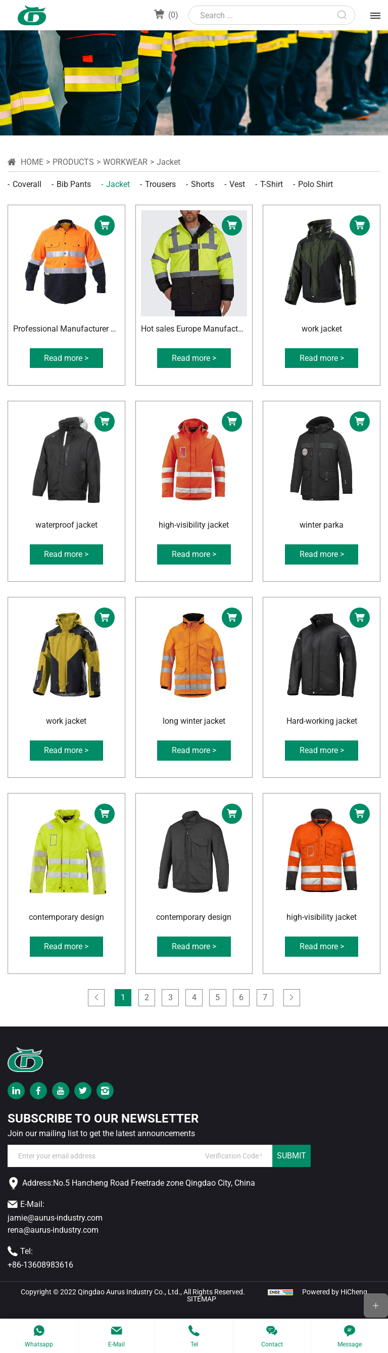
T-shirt (271, 184)
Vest (237, 184)
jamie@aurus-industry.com (55, 1227)
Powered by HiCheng (334, 1300)
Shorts (202, 184)
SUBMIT (291, 1165)
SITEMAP (201, 1308)
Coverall (27, 184)
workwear (125, 162)
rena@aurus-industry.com (53, 1239)
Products (73, 162)
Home (32, 162)
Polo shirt (315, 184)
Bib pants (74, 184)
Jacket (168, 162)
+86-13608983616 (40, 1274)
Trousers (160, 184)
